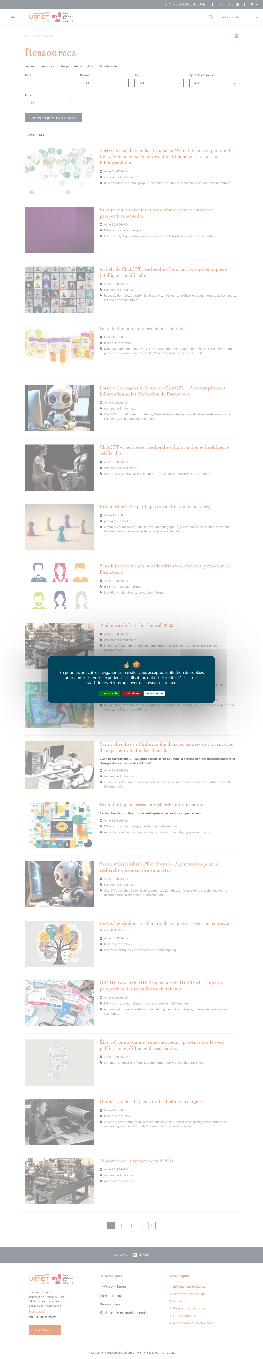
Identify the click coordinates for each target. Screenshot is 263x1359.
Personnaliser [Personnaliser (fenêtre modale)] (154, 693)
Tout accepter (110, 693)
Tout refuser (132, 693)
